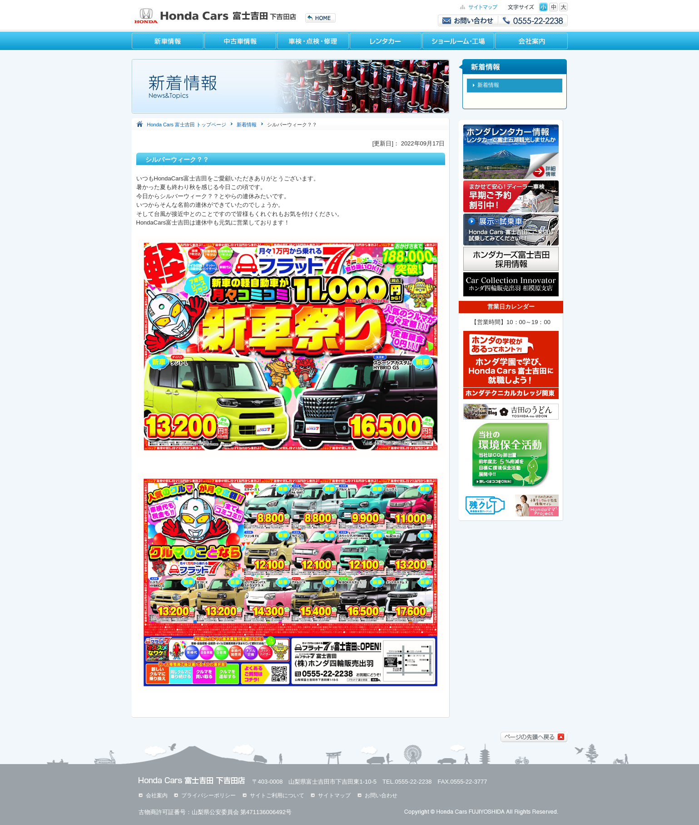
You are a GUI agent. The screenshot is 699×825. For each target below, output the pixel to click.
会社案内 (157, 795)
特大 (563, 7)
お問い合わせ (381, 795)
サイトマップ (334, 795)
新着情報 (247, 124)
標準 (543, 7)
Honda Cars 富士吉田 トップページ (187, 124)
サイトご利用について (277, 795)
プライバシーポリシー (208, 795)
